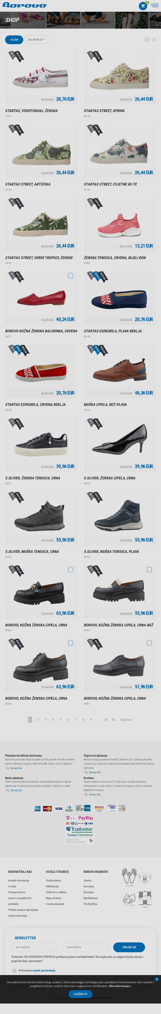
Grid (147, 39)
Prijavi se (129, 947)
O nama (12, 886)
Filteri (14, 39)
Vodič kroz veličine (56, 892)
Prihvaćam (33, 971)
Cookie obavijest (55, 904)
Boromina (89, 892)
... (98, 719)
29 (105, 719)
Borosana (89, 886)
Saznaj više (16, 768)
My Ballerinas (91, 898)
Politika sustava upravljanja (23, 909)
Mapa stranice (53, 898)
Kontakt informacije (18, 880)
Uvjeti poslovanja (17, 915)
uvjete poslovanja (43, 970)
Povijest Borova (16, 892)
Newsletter (24, 938)
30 (113, 719)
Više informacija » (119, 986)
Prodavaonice (53, 880)
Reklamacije (52, 886)
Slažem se (80, 994)
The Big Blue (90, 904)
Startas (87, 880)
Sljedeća (126, 719)
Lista (154, 39)
